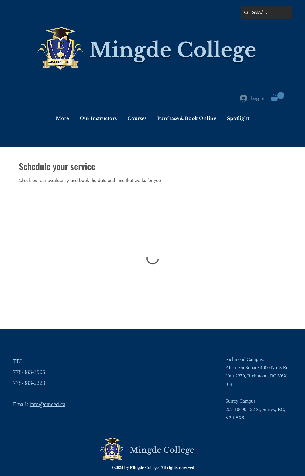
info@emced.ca (47, 404)
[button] (277, 96)
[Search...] (266, 12)
